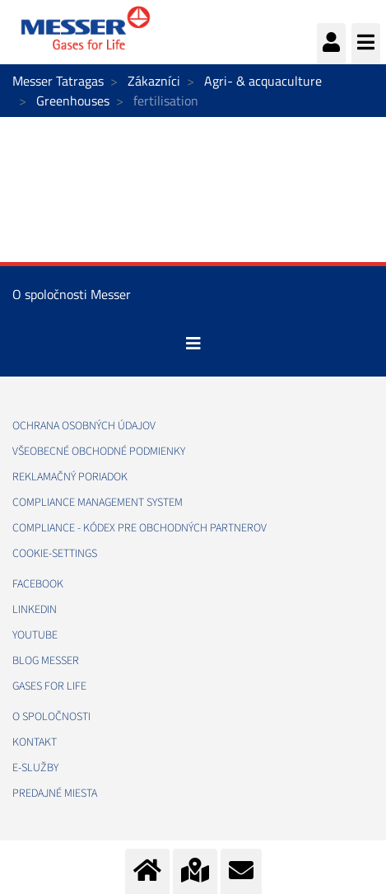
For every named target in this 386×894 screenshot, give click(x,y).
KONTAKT (34, 742)
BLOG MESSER (45, 661)
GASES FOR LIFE (49, 686)
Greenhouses (72, 100)
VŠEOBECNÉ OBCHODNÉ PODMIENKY (98, 451)
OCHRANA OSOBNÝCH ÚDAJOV (84, 426)
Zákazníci (154, 81)
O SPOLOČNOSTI (51, 717)
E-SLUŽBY (35, 768)
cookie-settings (54, 553)
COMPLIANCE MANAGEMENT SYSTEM (97, 502)
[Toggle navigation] (193, 343)
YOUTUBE (35, 635)
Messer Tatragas (58, 81)
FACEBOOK (37, 584)
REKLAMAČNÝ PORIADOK (70, 477)
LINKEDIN (34, 609)
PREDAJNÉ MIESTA (54, 793)
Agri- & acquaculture (263, 81)
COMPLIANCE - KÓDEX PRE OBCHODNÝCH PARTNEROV (139, 528)
